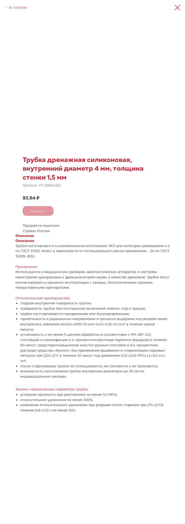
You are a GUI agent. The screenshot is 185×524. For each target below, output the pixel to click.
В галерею (18, 7)
